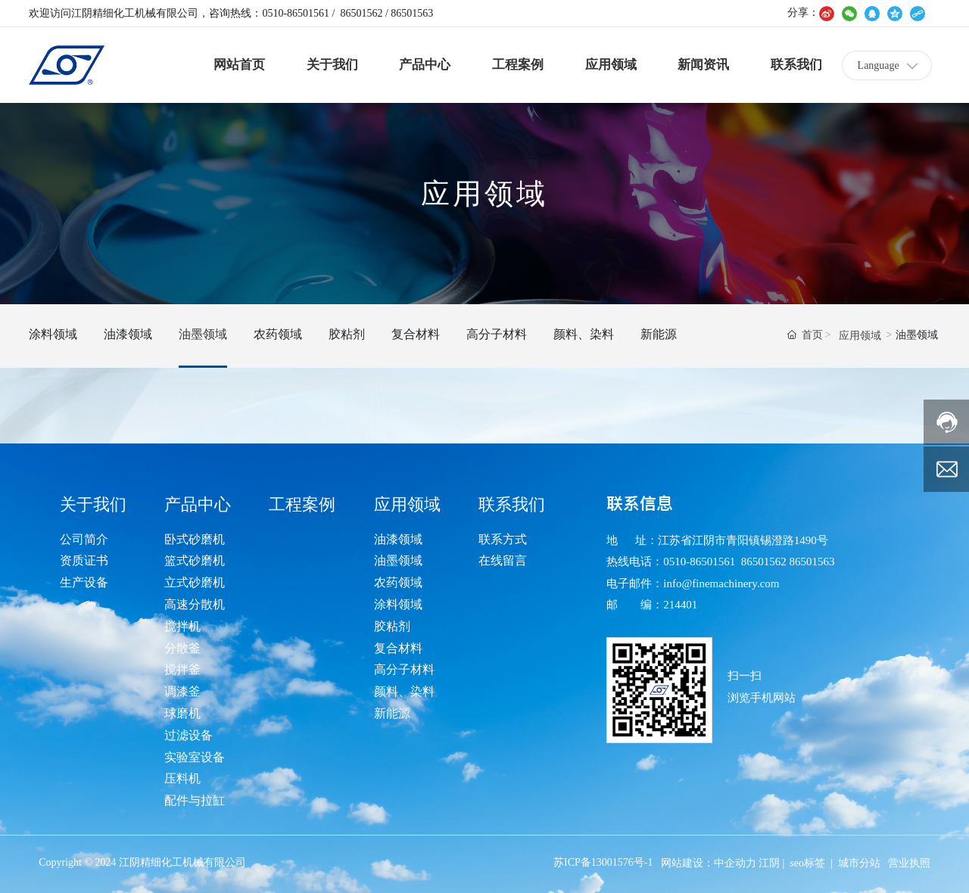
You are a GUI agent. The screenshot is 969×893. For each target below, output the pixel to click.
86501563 (412, 13)
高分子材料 (496, 334)
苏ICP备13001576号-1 (603, 862)
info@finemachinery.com (721, 583)
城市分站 (859, 863)
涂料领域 (53, 334)
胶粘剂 (347, 334)
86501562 (361, 13)
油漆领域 (128, 334)
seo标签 (807, 863)
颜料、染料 (583, 334)
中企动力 (735, 863)
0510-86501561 (295, 13)
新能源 (658, 334)
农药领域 (278, 334)
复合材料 (415, 334)
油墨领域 (203, 334)
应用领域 (860, 335)
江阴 (769, 863)
